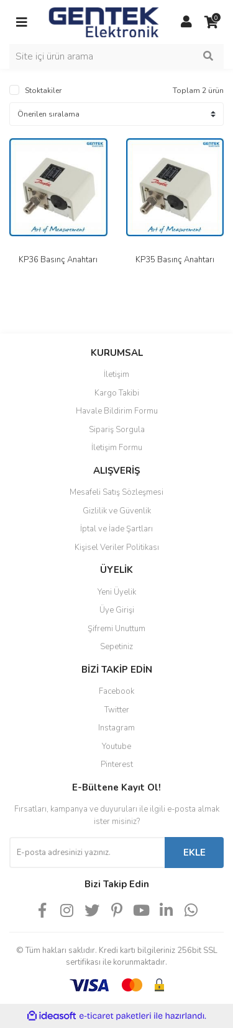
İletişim (116, 374)
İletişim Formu (116, 447)
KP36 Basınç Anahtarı (58, 259)
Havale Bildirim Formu (117, 411)
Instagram (116, 727)
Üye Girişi (116, 610)
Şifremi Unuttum (116, 628)
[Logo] (104, 21)
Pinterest (117, 764)
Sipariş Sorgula (117, 429)
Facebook (116, 691)
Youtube (116, 746)
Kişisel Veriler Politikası (117, 547)
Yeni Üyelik (117, 592)
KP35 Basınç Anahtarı (174, 259)
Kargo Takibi (116, 393)
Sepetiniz (116, 646)
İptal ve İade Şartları (116, 528)
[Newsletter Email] (87, 852)
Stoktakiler (43, 90)
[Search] (116, 56)
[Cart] (211, 22)
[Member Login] (186, 22)
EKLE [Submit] (194, 852)
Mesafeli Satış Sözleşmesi (116, 492)
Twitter (116, 710)
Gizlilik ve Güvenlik (117, 510)
